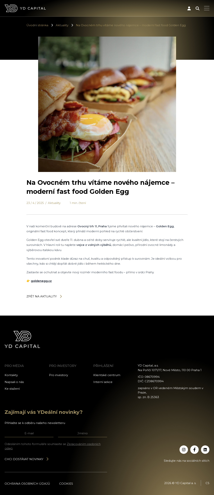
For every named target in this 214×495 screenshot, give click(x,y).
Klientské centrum (106, 375)
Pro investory (58, 375)
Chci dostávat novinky (27, 459)
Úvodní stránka (37, 25)
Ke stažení (12, 388)
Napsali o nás (14, 382)
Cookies (66, 483)
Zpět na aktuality (44, 296)
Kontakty (11, 375)
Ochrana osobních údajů (27, 483)
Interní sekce (102, 382)
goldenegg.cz (41, 281)
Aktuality (62, 25)
